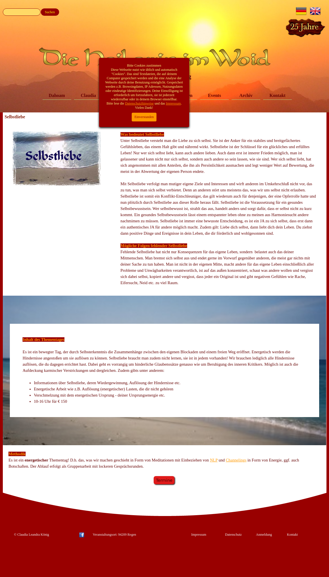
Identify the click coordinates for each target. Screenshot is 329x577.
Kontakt (278, 95)
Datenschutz (233, 535)
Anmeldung (264, 535)
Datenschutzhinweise (139, 26)
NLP (214, 460)
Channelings (236, 460)
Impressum (198, 535)
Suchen (50, 12)
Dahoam (57, 95)
